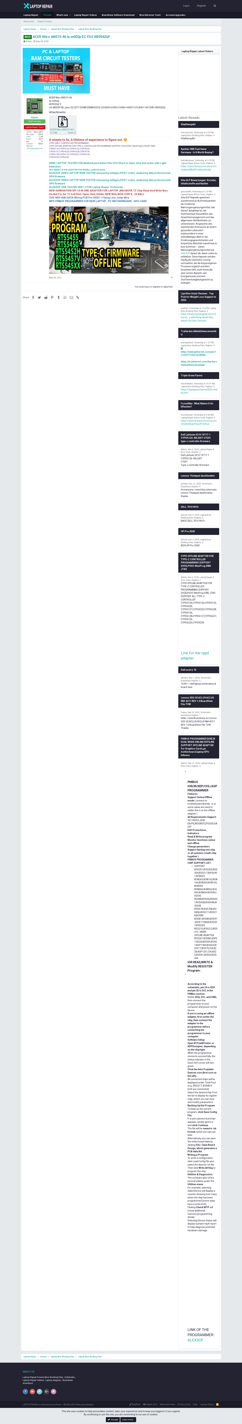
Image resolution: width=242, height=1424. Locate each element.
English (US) (150, 1404)
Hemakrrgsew (187, 160)
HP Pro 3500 (188, 531)
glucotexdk (186, 191)
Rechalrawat (187, 415)
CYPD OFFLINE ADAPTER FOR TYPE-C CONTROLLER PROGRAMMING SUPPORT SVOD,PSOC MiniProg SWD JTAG (197, 562)
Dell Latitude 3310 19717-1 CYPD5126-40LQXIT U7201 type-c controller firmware (196, 438)
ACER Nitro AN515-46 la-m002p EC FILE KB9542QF (67, 37)
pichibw (184, 484)
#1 (172, 277)
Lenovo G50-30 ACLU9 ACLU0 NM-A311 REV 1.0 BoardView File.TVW (197, 701)
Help (195, 1404)
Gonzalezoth (187, 132)
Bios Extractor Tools (150, 15)
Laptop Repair (31, 15)
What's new (62, 15)
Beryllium (135, 1404)
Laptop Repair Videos (85, 15)
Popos (184, 712)
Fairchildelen (187, 384)
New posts (29, 21)
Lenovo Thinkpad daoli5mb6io (198, 475)
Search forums (44, 21)
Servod (184, 515)
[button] (70, 15)
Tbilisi (40, 144)
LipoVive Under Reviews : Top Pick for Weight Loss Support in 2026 (198, 296)
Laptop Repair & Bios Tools (193, 163)
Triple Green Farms (192, 375)
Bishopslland (187, 342)
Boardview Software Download (118, 15)
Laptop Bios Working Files (193, 135)
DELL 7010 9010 (189, 507)
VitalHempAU (188, 124)
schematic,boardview (50, 1404)
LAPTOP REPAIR (30, 1404)
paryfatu (184, 308)
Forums (47, 15)
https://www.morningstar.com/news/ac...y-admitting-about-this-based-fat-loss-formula (198, 317)
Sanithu (184, 678)
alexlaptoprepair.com (35, 148)
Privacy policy (184, 1404)
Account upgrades (175, 15)
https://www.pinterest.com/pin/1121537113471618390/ (198, 351)
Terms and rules (167, 1404)
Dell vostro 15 (188, 670)
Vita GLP (185, 253)
